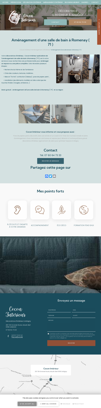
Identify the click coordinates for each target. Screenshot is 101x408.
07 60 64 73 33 (80, 22)
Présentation (16, 2)
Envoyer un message (50, 161)
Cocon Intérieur (25, 50)
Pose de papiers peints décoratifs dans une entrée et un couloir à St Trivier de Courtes (44, 136)
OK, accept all (27, 404)
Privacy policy (78, 404)
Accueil (5, 2)
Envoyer (71, 343)
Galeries (85, 2)
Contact (95, 2)
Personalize (65, 404)
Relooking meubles (72, 2)
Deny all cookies (48, 404)
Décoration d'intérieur (32, 2)
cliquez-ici (63, 338)
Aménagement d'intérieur (53, 2)
